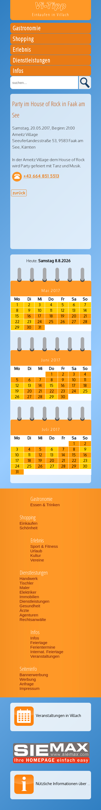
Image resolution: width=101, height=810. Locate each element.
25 (51, 321)
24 (39, 321)
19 (62, 316)
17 (39, 316)
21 (85, 316)
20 (74, 316)
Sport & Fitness (44, 546)
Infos (18, 71)
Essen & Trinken (45, 504)
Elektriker (28, 592)
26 (62, 321)
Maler (25, 587)
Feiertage (38, 642)
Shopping (23, 39)
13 (73, 310)
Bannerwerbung (34, 674)
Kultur (35, 555)
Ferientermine (42, 647)
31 (39, 327)
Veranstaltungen (45, 656)
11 (51, 310)
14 (85, 310)
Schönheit (29, 528)
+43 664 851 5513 (41, 176)
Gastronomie (27, 28)
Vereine (37, 560)
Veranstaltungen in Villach (58, 715)
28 (85, 321)
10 (39, 310)
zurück (18, 192)
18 (51, 316)
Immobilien (29, 596)
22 (17, 321)
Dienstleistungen (31, 61)
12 (62, 310)
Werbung (28, 679)
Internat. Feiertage (47, 651)
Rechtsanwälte (33, 619)
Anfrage (27, 684)
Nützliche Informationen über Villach (67, 783)
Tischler (27, 583)
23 (29, 321)
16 (29, 316)
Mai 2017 (50, 290)
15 (17, 316)
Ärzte (24, 610)
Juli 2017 (51, 429)
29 (17, 327)
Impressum (30, 688)
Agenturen (29, 615)
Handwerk (29, 578)
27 (74, 321)
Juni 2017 (51, 360)
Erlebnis (22, 50)
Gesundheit (30, 606)
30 (29, 327)
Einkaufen (29, 523)
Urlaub (36, 551)
